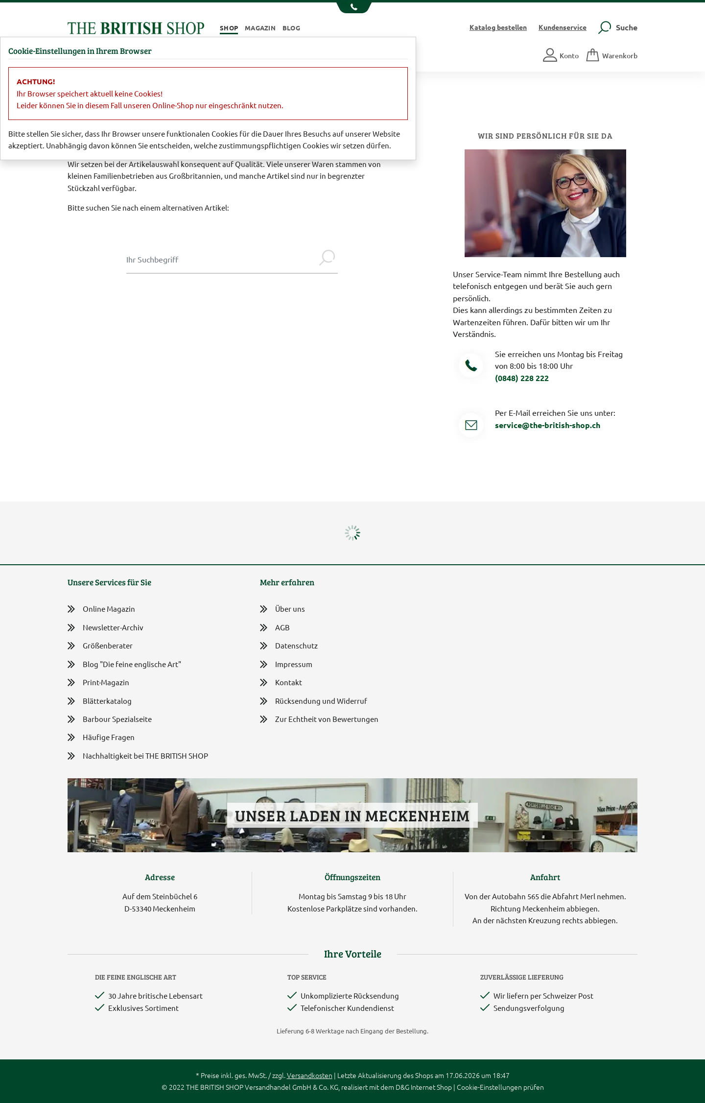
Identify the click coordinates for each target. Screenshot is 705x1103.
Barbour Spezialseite (110, 719)
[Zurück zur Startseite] (136, 26)
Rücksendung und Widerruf (313, 701)
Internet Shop (431, 1087)
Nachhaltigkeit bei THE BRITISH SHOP (138, 756)
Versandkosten (309, 1075)
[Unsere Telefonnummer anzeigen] (353, 7)
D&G (402, 1087)
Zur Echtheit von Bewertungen (319, 719)
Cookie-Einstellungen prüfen (500, 1087)
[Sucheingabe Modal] (221, 259)
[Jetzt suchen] (327, 259)
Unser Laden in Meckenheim (352, 815)
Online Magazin (101, 609)
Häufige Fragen (101, 737)
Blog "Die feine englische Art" (124, 664)
